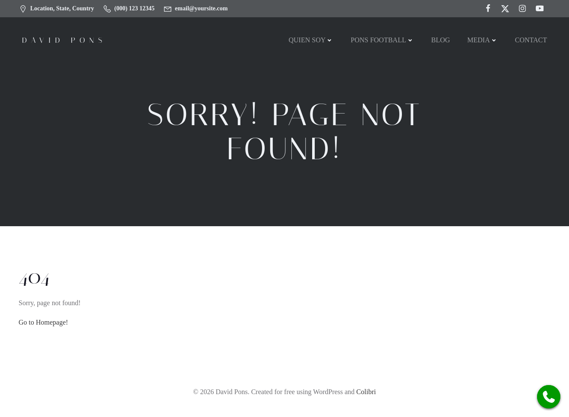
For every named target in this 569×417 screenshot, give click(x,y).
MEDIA (482, 40)
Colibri (366, 391)
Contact (531, 40)
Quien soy (310, 40)
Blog (440, 40)
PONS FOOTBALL (382, 40)
